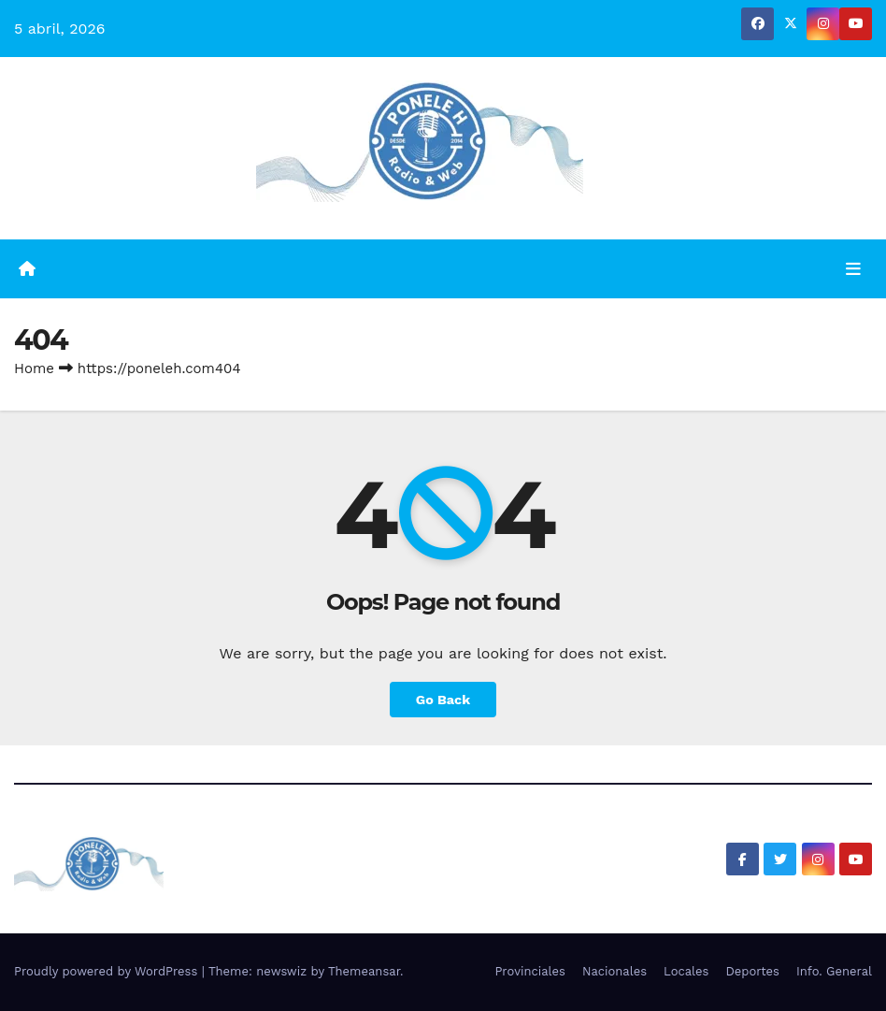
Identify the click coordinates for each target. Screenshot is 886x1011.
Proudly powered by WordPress (108, 971)
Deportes (752, 971)
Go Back (443, 699)
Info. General (834, 971)
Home (34, 368)
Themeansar (364, 971)
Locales (686, 971)
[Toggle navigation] (853, 268)
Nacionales (614, 971)
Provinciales (529, 971)
